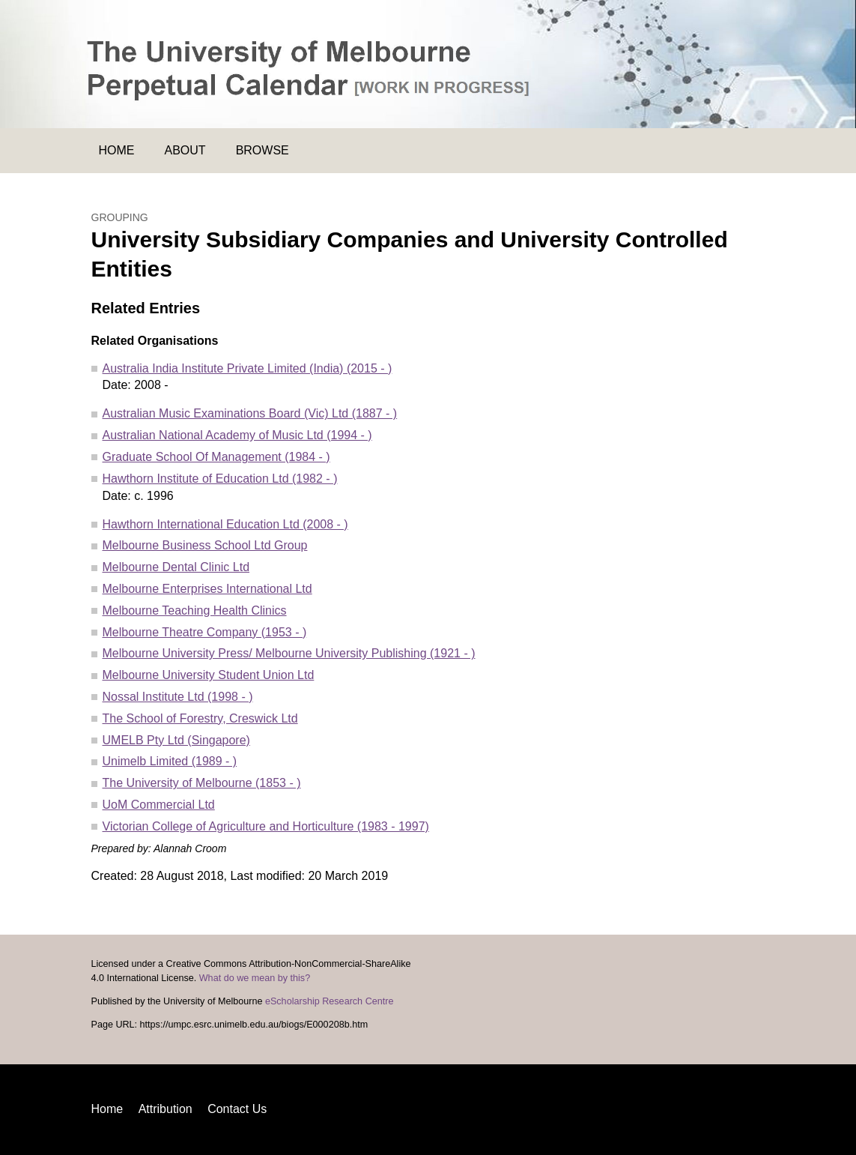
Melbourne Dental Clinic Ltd (176, 567)
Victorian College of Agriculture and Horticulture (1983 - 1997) (266, 826)
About (185, 150)
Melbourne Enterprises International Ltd (207, 588)
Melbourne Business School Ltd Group (205, 545)
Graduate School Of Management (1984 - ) (216, 456)
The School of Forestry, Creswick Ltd (200, 718)
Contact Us (237, 1109)
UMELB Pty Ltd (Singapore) (176, 740)
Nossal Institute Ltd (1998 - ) (178, 696)
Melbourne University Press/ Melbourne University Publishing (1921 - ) (289, 653)
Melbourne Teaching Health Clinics (195, 610)
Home (117, 150)
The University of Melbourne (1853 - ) (202, 782)
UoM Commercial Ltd (159, 804)
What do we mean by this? (254, 978)
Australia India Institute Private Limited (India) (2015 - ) (247, 368)
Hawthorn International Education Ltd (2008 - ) (225, 524)
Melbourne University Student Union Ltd (209, 675)
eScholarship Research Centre (329, 1001)
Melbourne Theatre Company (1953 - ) (205, 632)
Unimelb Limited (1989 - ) (170, 761)
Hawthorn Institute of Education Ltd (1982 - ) (220, 478)
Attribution (165, 1109)
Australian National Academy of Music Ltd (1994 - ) (237, 435)
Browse (262, 150)
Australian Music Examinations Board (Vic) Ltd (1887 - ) (250, 413)
